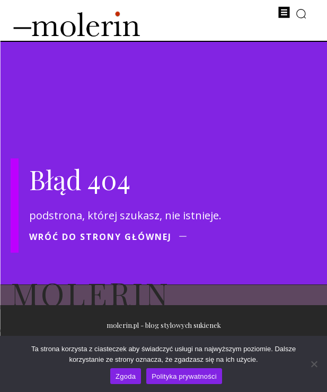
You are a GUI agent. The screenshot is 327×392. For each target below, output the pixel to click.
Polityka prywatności (184, 376)
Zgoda (126, 376)
